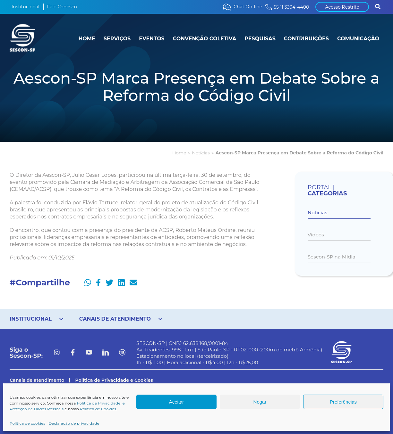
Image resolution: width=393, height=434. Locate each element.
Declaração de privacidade (73, 423)
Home (179, 153)
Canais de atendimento (37, 380)
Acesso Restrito (342, 7)
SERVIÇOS (117, 39)
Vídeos (316, 235)
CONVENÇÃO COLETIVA (204, 39)
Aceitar (176, 402)
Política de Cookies (98, 408)
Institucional (25, 7)
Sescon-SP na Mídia (331, 257)
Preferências (343, 402)
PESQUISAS (260, 39)
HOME (86, 39)
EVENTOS (151, 39)
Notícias (200, 153)
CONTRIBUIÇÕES (306, 39)
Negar (260, 402)
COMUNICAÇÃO (358, 39)
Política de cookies (27, 423)
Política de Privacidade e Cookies (114, 380)
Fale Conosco (62, 7)
